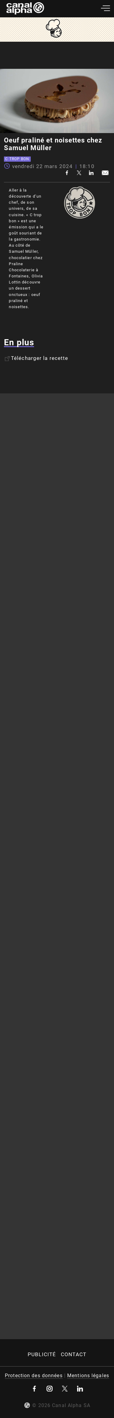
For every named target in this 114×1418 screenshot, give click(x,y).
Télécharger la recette (36, 358)
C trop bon (17, 159)
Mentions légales (88, 1375)
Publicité (42, 1354)
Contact (73, 1354)
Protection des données (34, 1375)
